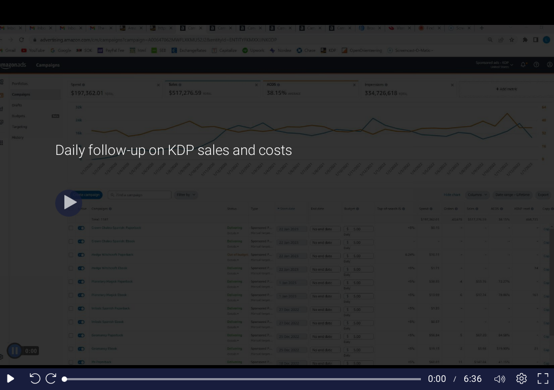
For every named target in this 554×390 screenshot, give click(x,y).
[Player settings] (521, 379)
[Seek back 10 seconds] (32, 379)
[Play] (68, 203)
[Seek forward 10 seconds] (53, 379)
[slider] (242, 379)
